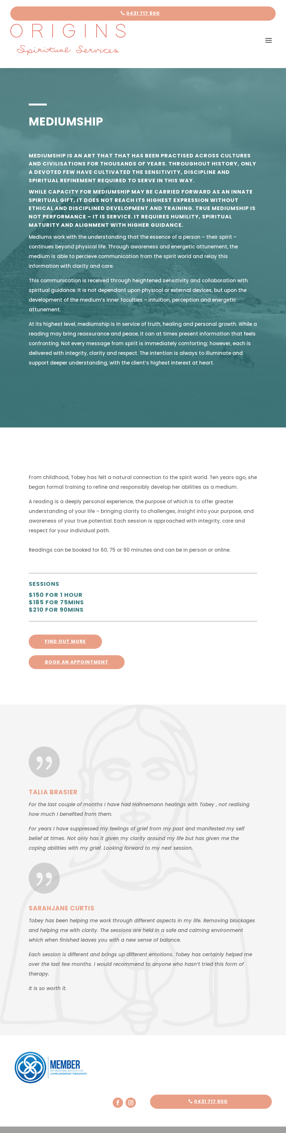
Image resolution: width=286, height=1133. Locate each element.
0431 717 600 (143, 13)
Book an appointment (76, 652)
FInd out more (65, 631)
